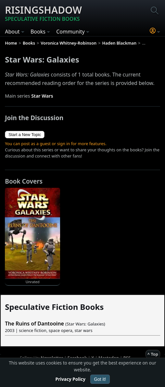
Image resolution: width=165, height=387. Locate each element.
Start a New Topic (24, 134)
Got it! (100, 379)
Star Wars (42, 96)
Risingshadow (43, 13)
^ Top (152, 354)
